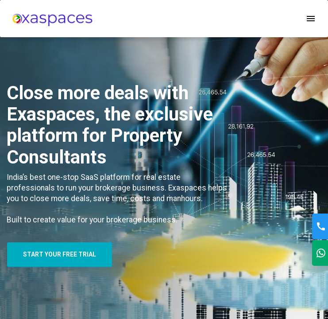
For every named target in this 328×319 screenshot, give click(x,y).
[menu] (52, 18)
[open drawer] (310, 18)
